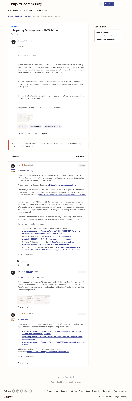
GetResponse (35, 126)
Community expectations (106, 39)
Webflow (22, 127)
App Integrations (120, 391)
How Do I (27, 16)
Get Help (13, 10)
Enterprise (96, 391)
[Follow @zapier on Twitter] (26, 391)
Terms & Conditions (57, 382)
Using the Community (104, 36)
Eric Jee (21, 41)
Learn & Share (27, 10)
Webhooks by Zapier (52, 126)
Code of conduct (102, 32)
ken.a (19, 165)
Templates (107, 391)
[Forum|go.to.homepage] (25, 4)
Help (56, 391)
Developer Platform (69, 391)
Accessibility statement (73, 382)
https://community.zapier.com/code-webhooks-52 (48, 352)
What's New (43, 10)
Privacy (124, 397)
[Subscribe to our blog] (21, 391)
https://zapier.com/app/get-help (62, 185)
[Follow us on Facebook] (13, 391)
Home (10, 16)
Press (81, 391)
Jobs (88, 391)
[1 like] (24, 261)
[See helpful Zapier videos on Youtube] (30, 391)
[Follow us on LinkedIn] (17, 391)
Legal (117, 397)
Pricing (49, 391)
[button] (109, 4)
